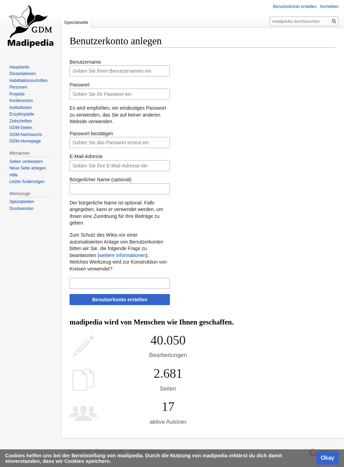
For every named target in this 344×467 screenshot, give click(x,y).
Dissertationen (22, 73)
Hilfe (13, 175)
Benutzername (85, 62)
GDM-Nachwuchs (25, 134)
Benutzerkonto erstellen (119, 299)
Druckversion (21, 208)
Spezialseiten (21, 201)
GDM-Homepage (25, 141)
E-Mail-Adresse (86, 156)
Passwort (80, 85)
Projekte (17, 94)
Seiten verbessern (26, 161)
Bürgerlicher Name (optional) (101, 179)
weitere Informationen (122, 255)
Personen (18, 87)
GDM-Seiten (20, 127)
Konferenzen (21, 100)
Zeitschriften (20, 121)
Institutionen (20, 107)
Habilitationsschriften (28, 80)
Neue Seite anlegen (27, 168)
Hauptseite (19, 67)
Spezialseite (76, 22)
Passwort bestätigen (91, 133)
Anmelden (329, 6)
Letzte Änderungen (26, 181)
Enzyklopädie (21, 114)
